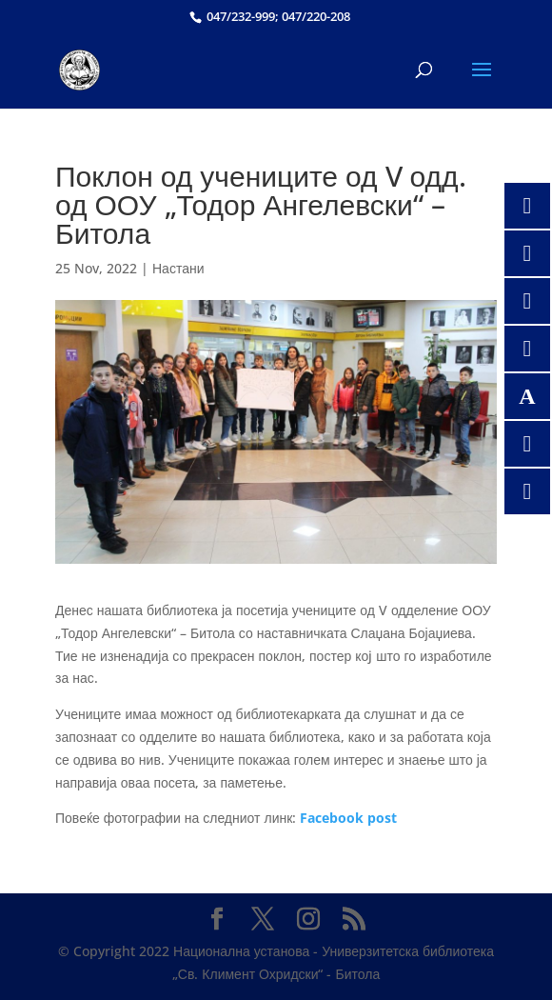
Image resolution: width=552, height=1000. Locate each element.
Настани (178, 268)
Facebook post (348, 818)
